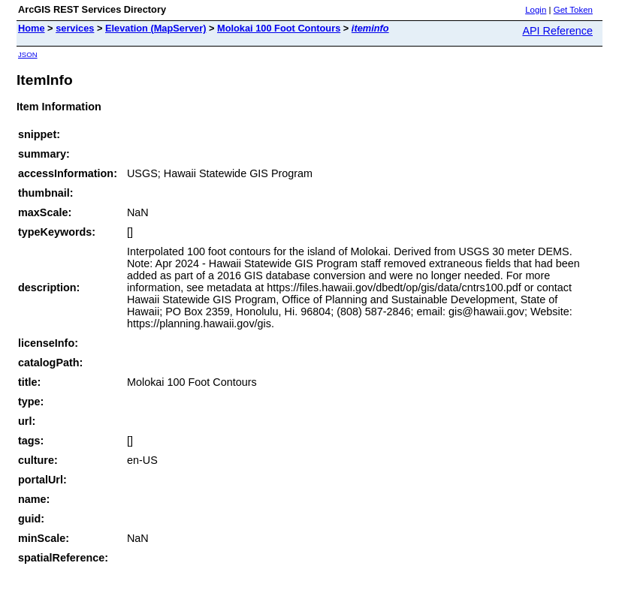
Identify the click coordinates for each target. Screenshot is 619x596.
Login (535, 9)
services (75, 28)
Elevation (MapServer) (155, 28)
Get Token (573, 9)
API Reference (557, 31)
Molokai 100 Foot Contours (278, 28)
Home (31, 28)
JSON (28, 54)
